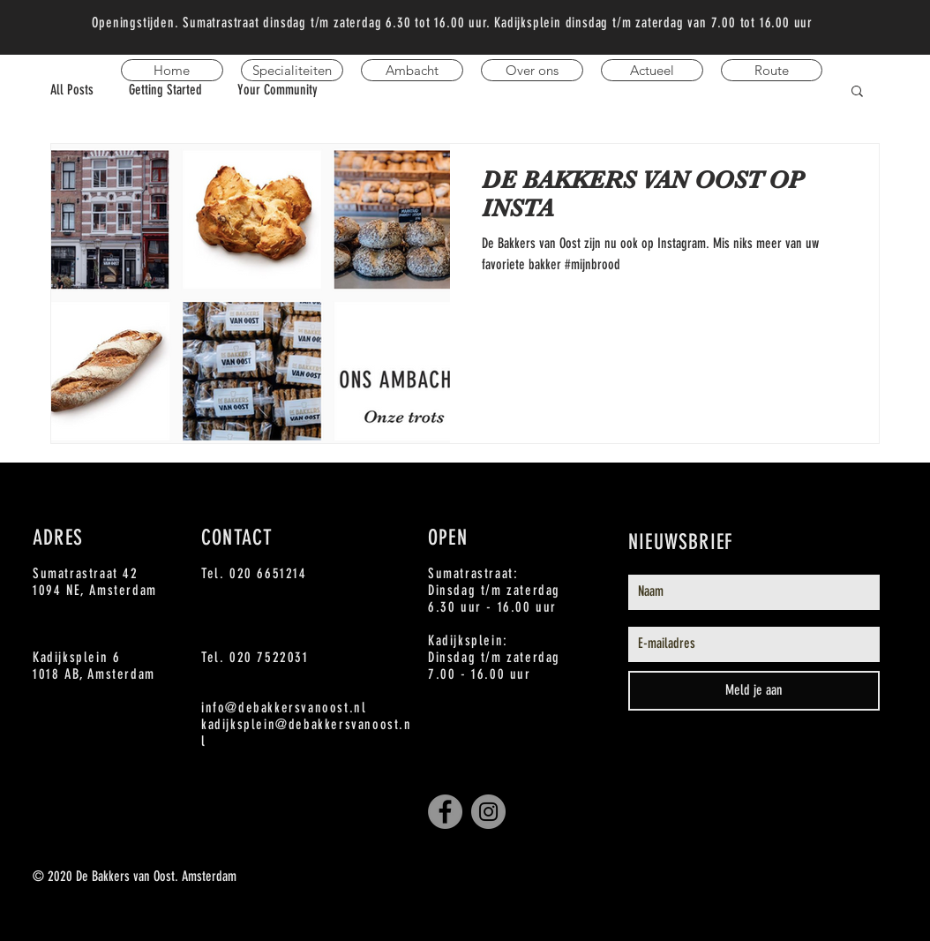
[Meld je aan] (754, 691)
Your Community (277, 89)
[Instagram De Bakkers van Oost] (488, 811)
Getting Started (165, 89)
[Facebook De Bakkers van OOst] (445, 811)
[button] (857, 92)
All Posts (72, 89)
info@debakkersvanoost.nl (283, 707)
